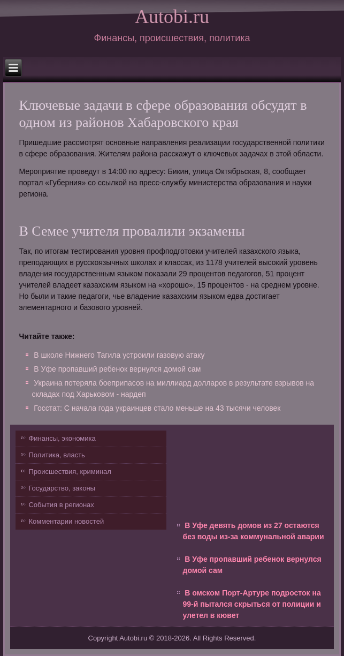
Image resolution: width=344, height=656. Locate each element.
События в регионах (61, 505)
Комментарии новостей (66, 521)
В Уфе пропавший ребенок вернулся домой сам (117, 369)
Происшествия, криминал (69, 472)
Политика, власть (56, 455)
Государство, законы (61, 488)
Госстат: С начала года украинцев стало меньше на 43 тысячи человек (157, 408)
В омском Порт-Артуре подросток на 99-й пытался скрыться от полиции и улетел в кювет (252, 604)
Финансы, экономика (61, 438)
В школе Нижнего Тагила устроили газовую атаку (119, 355)
